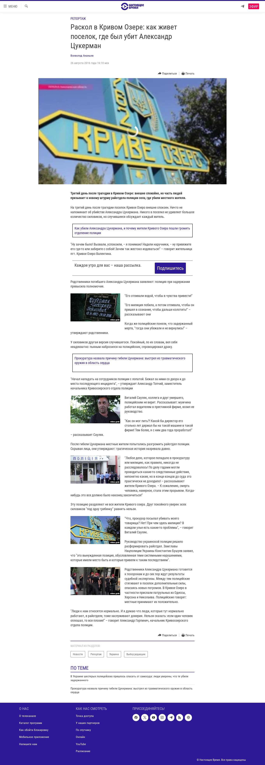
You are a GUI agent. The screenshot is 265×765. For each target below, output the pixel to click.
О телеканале (27, 716)
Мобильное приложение (34, 737)
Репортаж (78, 18)
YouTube (81, 744)
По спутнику (83, 730)
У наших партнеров (88, 723)
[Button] (167, 73)
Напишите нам (28, 744)
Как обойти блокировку (33, 730)
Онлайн (80, 737)
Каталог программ (30, 723)
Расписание (83, 751)
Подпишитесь (170, 268)
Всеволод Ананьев (81, 55)
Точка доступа (85, 716)
